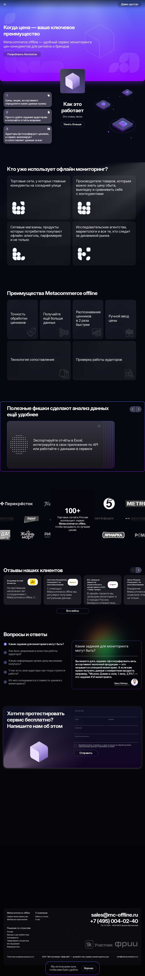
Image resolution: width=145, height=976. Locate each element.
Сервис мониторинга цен (17, 916)
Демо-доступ (129, 4)
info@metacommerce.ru (127, 957)
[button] (138, 570)
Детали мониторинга (82, 736)
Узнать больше (72, 124)
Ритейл (10, 932)
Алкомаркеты (13, 938)
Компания (78, 728)
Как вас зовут (79, 711)
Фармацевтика (13, 947)
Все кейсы (72, 610)
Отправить (86, 753)
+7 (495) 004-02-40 (114, 921)
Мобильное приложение (17, 919)
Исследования (13, 944)
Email (77, 719)
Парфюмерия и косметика (18, 941)
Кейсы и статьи (41, 916)
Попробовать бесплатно (22, 54)
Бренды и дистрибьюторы (18, 935)
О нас (37, 919)
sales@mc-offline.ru (114, 915)
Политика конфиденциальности (20, 957)
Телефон (111, 719)
